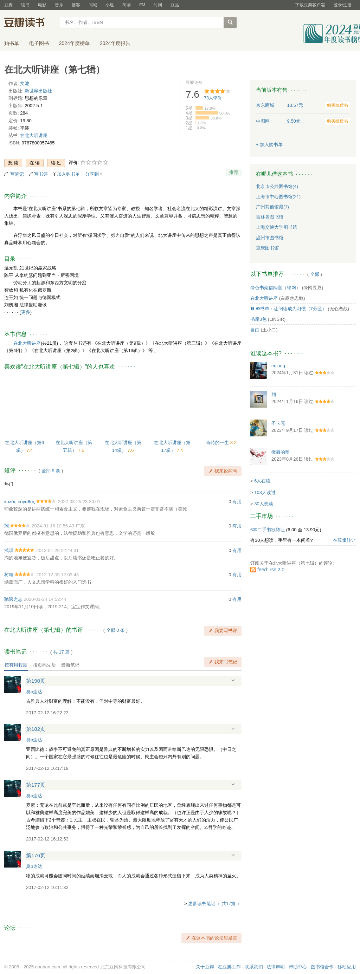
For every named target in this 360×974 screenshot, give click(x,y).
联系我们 (254, 966)
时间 (158, 4)
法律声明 (275, 966)
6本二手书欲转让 (267, 529)
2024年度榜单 (74, 43)
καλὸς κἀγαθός (19, 501)
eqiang (278, 365)
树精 (8, 574)
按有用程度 (16, 665)
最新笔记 (70, 665)
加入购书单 (68, 174)
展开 (233, 680)
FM (142, 4)
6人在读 (262, 480)
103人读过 (265, 492)
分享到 (92, 174)
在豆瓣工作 (229, 966)
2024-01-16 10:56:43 (53, 525)
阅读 (126, 4)
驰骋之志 (13, 599)
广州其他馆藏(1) (272, 206)
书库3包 (258, 319)
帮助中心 (298, 966)
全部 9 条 (50, 470)
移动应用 (347, 966)
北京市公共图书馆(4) (277, 186)
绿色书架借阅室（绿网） (275, 287)
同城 (93, 4)
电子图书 (39, 43)
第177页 (35, 785)
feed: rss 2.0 (270, 569)
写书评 (41, 174)
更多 (25, 312)
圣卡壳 (278, 423)
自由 (254, 329)
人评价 (212, 98)
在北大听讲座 (33, 135)
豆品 (175, 4)
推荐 (233, 172)
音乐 (59, 4)
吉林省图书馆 (269, 217)
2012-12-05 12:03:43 (57, 574)
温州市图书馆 (269, 237)
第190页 (35, 681)
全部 (314, 274)
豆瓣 (8, 4)
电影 (42, 4)
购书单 (11, 43)
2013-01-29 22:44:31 (57, 550)
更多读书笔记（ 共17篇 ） (215, 903)
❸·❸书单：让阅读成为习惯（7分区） (288, 308)
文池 (24, 83)
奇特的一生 (218, 442)
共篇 (61, 652)
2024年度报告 (115, 43)
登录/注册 (343, 4)
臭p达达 (34, 691)
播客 (76, 4)
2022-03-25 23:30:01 (79, 501)
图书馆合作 (322, 966)
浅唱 (8, 550)
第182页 (35, 729)
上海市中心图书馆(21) (278, 196)
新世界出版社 (38, 90)
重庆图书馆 (267, 248)
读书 (25, 4)
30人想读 (263, 503)
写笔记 (17, 174)
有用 (237, 501)
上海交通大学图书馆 (276, 227)
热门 (8, 484)
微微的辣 (280, 452)
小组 (109, 4)
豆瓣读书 (29, 23)
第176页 (35, 855)
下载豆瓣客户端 (310, 4)
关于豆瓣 (205, 966)
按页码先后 (44, 665)
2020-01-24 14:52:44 (45, 599)
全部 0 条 (115, 630)
